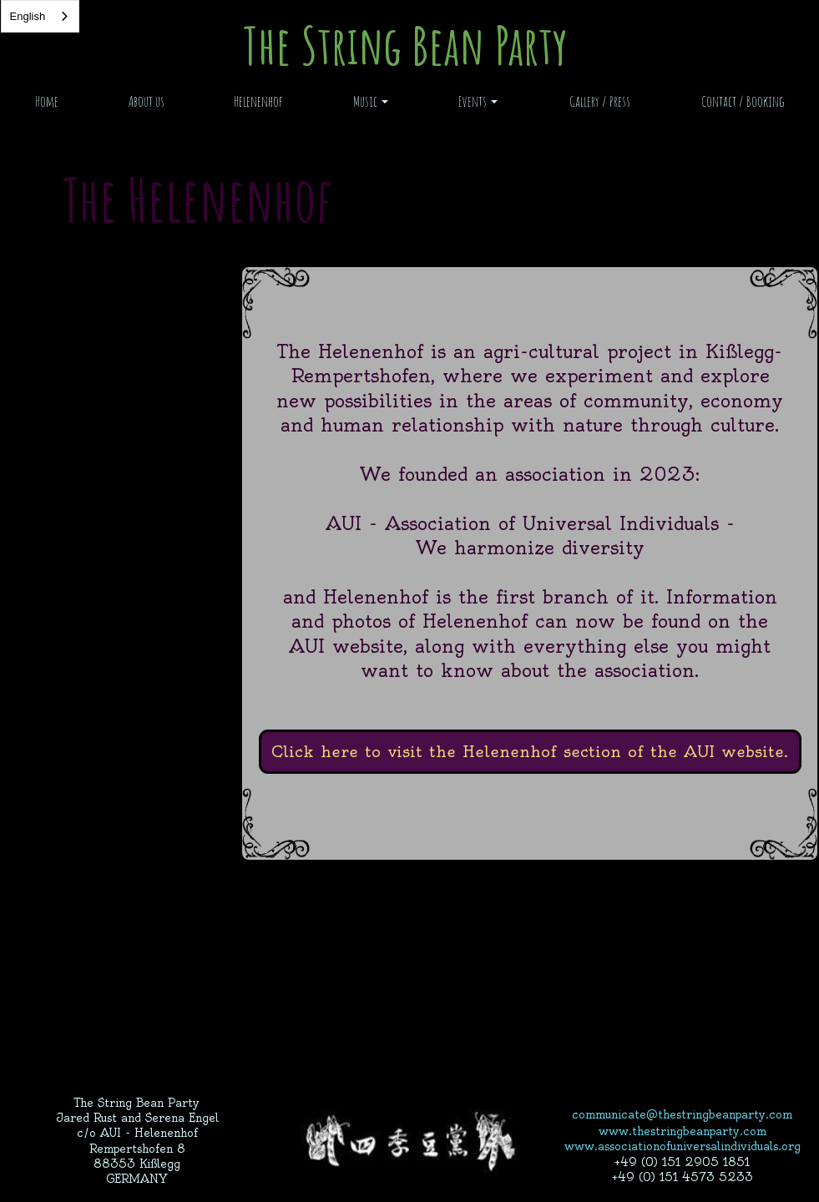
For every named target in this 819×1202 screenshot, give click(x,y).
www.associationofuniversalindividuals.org (682, 1146)
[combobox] (40, 16)
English (28, 16)
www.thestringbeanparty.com (682, 1131)
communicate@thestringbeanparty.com (682, 1114)
